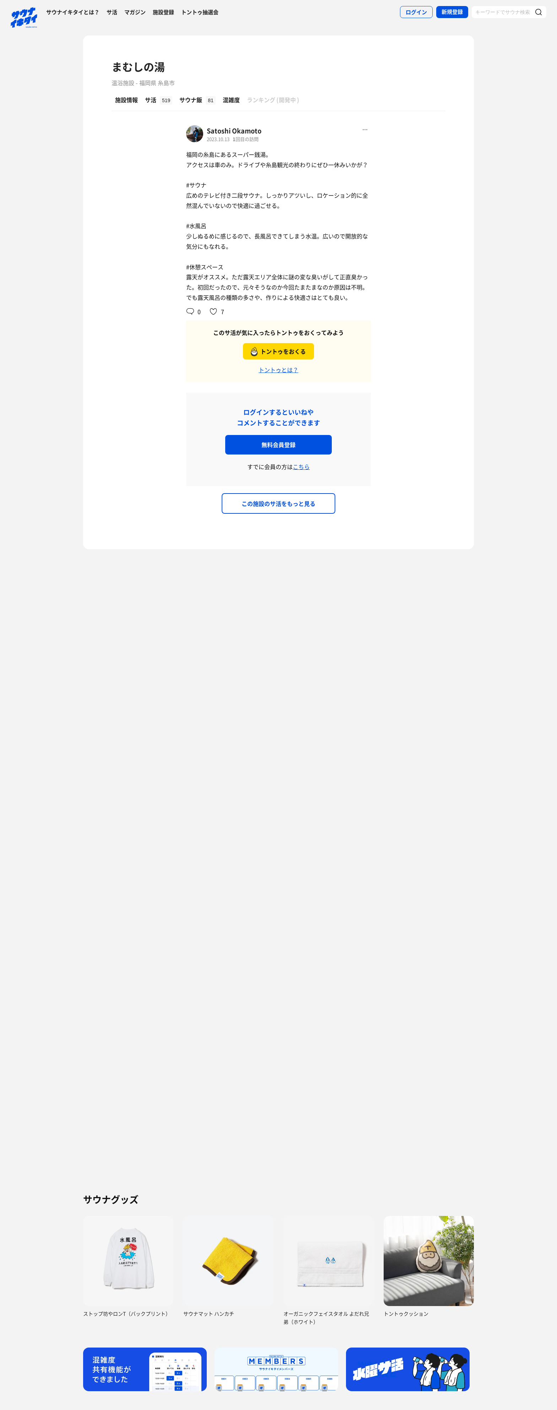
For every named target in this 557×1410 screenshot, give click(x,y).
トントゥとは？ (278, 369)
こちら (301, 466)
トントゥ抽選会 (199, 12)
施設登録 (163, 12)
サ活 (112, 12)
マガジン (135, 12)
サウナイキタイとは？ (72, 12)
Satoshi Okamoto (234, 131)
